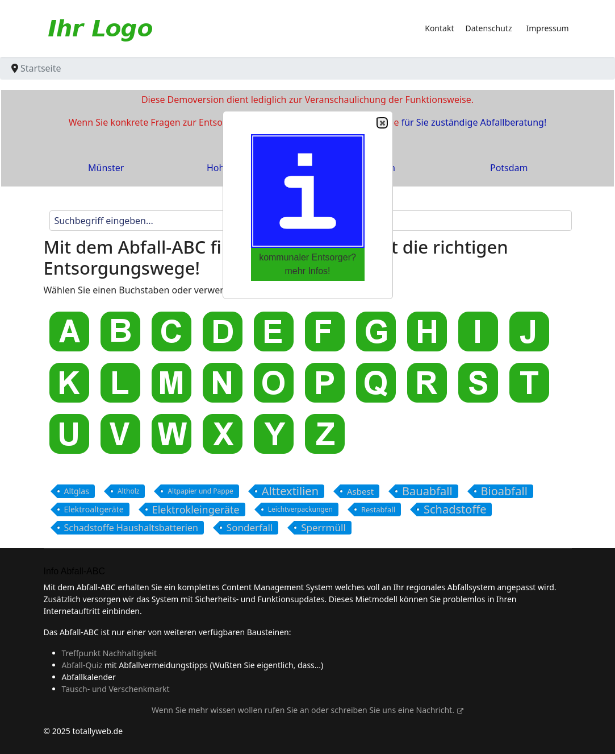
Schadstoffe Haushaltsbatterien (131, 527)
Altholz (129, 491)
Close (381, 123)
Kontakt (439, 28)
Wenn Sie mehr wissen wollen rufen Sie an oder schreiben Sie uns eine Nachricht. (307, 710)
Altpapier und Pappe (200, 491)
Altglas (76, 491)
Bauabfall (427, 491)
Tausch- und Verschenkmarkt (116, 688)
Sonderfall (250, 527)
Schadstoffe (455, 509)
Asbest (360, 491)
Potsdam (509, 167)
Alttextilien (290, 491)
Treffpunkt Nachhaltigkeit (109, 653)
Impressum (547, 28)
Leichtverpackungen (300, 509)
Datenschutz (488, 28)
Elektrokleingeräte (196, 509)
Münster (106, 167)
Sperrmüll (323, 527)
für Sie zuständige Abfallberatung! (474, 122)
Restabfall (378, 509)
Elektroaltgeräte (94, 509)
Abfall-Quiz (82, 665)
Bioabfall (504, 491)
